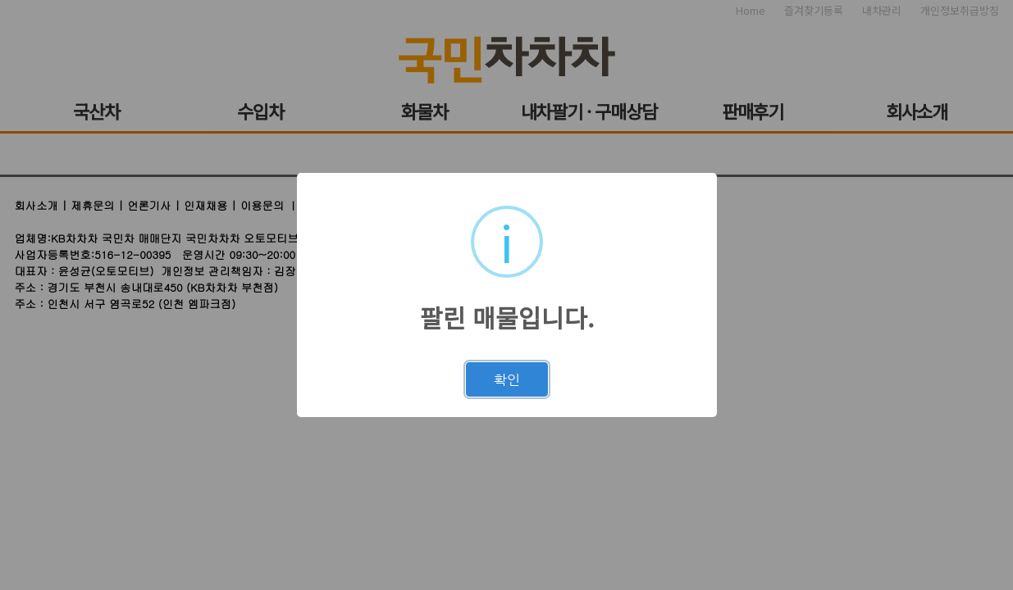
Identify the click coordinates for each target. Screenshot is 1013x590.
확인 (507, 379)
